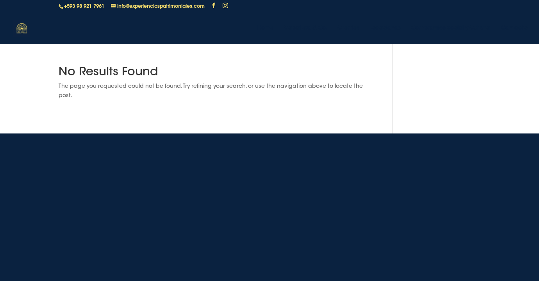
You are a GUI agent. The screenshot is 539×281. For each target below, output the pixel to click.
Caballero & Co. (305, 28)
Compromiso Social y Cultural (451, 28)
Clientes (348, 28)
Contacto (514, 28)
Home (265, 28)
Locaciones (385, 28)
